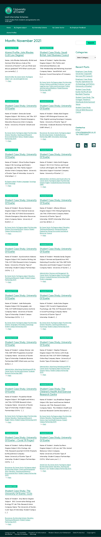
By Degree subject (21, 28)
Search (91, 43)
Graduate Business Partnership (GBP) (57, 277)
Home (9, 28)
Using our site (10, 533)
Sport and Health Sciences (53, 420)
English (47, 183)
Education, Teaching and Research (21, 135)
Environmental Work (11, 137)
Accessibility (21, 533)
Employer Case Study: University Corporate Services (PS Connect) (84, 73)
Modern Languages (23, 181)
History (20, 137)
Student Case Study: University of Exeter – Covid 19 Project (21, 439)
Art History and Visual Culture (59, 179)
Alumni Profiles (12, 33)
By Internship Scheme (40, 28)
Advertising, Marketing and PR (24, 369)
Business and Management (58, 273)
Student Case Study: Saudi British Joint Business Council (54, 54)
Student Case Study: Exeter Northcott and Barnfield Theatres (84, 91)
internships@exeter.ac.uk (86, 132)
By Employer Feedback (78, 28)
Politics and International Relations (55, 87)
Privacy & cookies (21, 534)
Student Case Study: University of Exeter (21, 107)
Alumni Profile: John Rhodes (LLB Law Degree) (19, 54)
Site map (33, 534)
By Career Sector (59, 28)
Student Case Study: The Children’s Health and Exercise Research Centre (55, 391)
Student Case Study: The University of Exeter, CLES (18, 492)
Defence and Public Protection (54, 84)
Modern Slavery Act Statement (60, 533)
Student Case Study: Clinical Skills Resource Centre (84, 109)
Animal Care (43, 465)
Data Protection (79, 533)
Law (11, 79)
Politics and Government (57, 86)
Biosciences (43, 133)
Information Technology (59, 137)
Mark (9, 81)
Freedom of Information (37, 533)
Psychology (43, 327)
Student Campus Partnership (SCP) (19, 230)
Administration (44, 179)
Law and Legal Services (20, 79)
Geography (14, 325)
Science (26, 229)
